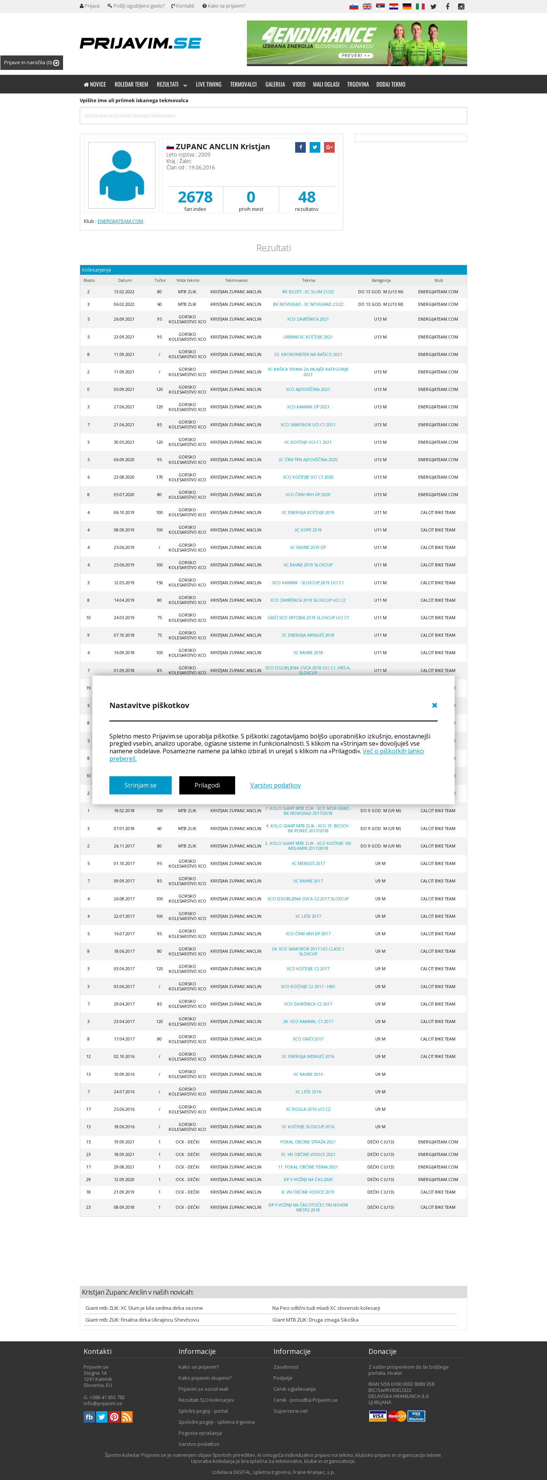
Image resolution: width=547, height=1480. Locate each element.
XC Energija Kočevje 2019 (308, 512)
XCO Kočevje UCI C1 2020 (308, 477)
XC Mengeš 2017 (308, 863)
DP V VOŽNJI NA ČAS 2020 (308, 1179)
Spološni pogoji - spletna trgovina (217, 1421)
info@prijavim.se (103, 1403)
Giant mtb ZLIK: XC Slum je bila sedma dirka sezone (144, 1307)
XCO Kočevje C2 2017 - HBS (308, 986)
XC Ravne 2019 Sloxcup (308, 565)
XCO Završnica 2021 (308, 319)
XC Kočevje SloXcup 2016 (308, 1126)
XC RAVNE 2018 (308, 652)
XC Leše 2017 (308, 916)
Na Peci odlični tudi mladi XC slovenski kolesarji (326, 1307)
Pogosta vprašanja (200, 1432)
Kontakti (182, 6)
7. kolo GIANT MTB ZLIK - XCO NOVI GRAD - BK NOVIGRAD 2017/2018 (308, 811)
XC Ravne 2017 (308, 881)
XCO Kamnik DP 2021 (308, 407)
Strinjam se (141, 785)
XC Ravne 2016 (308, 1074)
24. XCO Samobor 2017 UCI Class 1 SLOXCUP (308, 951)
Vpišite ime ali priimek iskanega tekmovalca (134, 100)
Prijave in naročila (31, 62)
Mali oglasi (326, 84)
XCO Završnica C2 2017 (308, 1004)
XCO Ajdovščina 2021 (308, 389)
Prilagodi (207, 785)
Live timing (208, 84)
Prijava (90, 6)
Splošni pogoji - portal (203, 1410)
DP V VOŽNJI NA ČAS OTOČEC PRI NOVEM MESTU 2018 (308, 1207)
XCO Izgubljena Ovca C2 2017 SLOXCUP (308, 898)
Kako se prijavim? (223, 6)
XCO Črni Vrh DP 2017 (308, 933)
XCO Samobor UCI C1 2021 (308, 424)
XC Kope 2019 (308, 530)
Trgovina (358, 84)
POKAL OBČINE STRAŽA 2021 (308, 1142)
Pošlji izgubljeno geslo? (136, 6)
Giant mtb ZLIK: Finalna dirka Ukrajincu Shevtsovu (142, 1319)
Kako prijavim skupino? (205, 1377)
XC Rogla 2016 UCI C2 (308, 1109)
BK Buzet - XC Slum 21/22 (308, 291)
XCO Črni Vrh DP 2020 (308, 494)
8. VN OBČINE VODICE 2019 (308, 1192)
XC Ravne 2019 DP (308, 547)
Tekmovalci (243, 84)
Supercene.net (291, 1410)
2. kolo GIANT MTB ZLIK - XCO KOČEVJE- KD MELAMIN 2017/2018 (308, 846)
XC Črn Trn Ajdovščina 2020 (308, 459)
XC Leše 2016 (308, 1091)
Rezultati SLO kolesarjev (206, 1399)
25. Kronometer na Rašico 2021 (308, 354)
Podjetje (283, 1377)
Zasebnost (286, 1366)
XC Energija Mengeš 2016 (308, 1056)
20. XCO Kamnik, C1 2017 (308, 1021)
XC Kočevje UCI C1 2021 (308, 442)
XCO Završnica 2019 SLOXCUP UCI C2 (308, 600)
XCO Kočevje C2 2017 (308, 968)
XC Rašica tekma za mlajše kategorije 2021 (308, 372)
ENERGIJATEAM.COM (120, 221)
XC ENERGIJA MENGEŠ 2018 (308, 635)
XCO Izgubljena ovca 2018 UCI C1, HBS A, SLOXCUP (308, 670)
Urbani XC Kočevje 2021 (308, 337)
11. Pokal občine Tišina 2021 (308, 1167)
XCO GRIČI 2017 (308, 1039)
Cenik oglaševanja (295, 1388)
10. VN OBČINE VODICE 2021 (308, 1154)
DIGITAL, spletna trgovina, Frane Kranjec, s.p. (284, 1472)
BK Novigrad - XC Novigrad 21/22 (308, 304)
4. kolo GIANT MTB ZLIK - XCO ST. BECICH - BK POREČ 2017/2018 (308, 828)
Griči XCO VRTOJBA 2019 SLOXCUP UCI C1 (308, 617)
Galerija (275, 84)
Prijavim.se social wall (203, 1388)
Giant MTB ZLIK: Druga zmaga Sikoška (315, 1319)
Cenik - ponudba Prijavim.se (306, 1399)
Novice (95, 84)
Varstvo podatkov (275, 785)
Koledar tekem (131, 84)
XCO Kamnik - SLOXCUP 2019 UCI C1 (308, 582)
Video (298, 84)
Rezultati (172, 84)
